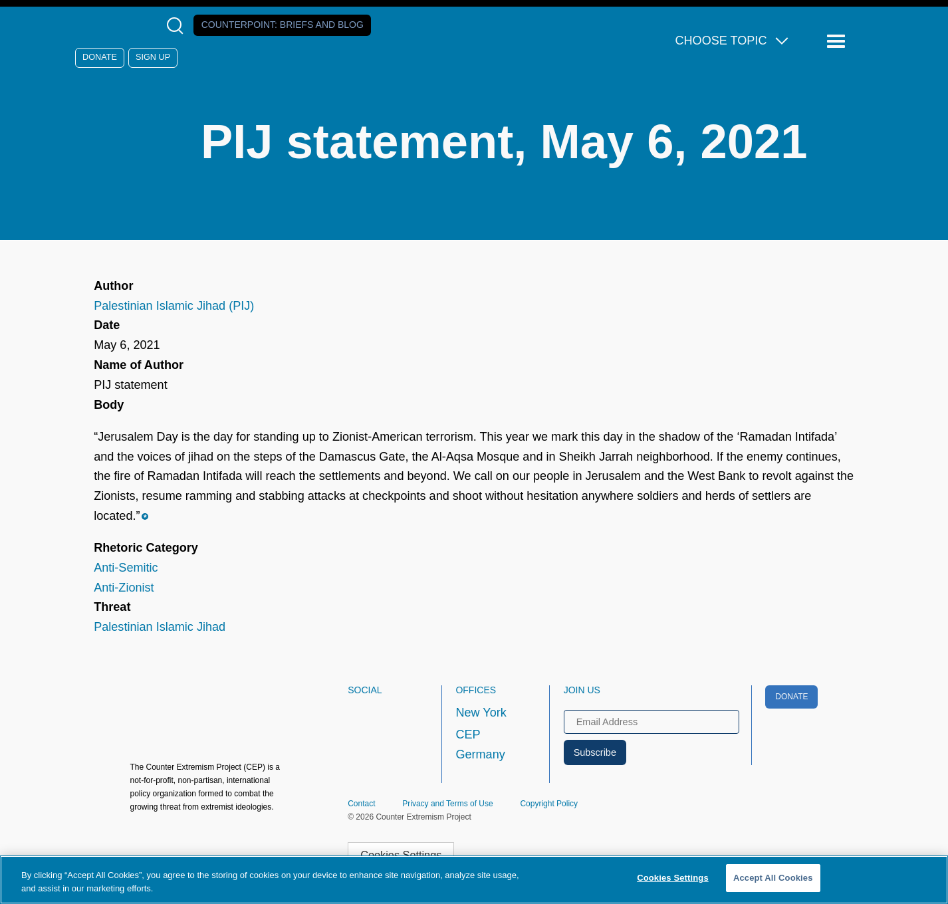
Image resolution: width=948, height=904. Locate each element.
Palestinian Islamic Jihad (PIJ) (174, 305)
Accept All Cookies (773, 878)
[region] (474, 879)
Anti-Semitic (126, 567)
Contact (361, 803)
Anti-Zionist (124, 587)
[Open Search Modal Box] (178, 26)
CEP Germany (480, 744)
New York (480, 712)
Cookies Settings (673, 878)
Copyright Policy (549, 803)
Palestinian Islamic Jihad (159, 626)
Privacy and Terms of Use (447, 803)
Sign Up (153, 57)
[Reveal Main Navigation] (838, 42)
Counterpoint (282, 24)
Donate (99, 57)
